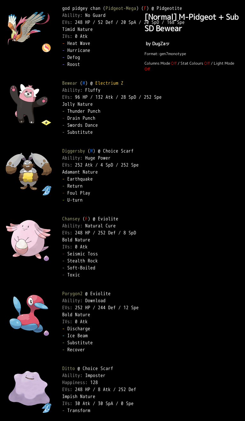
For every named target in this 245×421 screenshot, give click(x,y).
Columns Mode (157, 63)
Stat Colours (192, 63)
